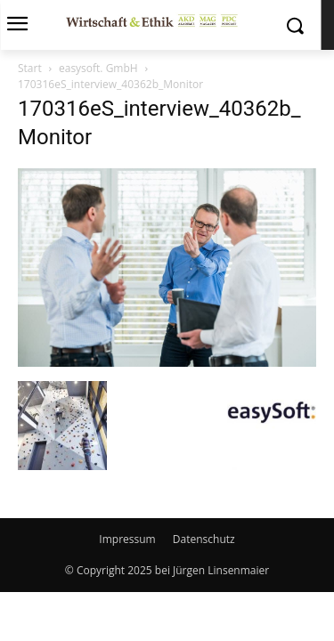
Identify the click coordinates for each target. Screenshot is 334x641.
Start (30, 68)
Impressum (127, 539)
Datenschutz (204, 539)
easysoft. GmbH (98, 68)
